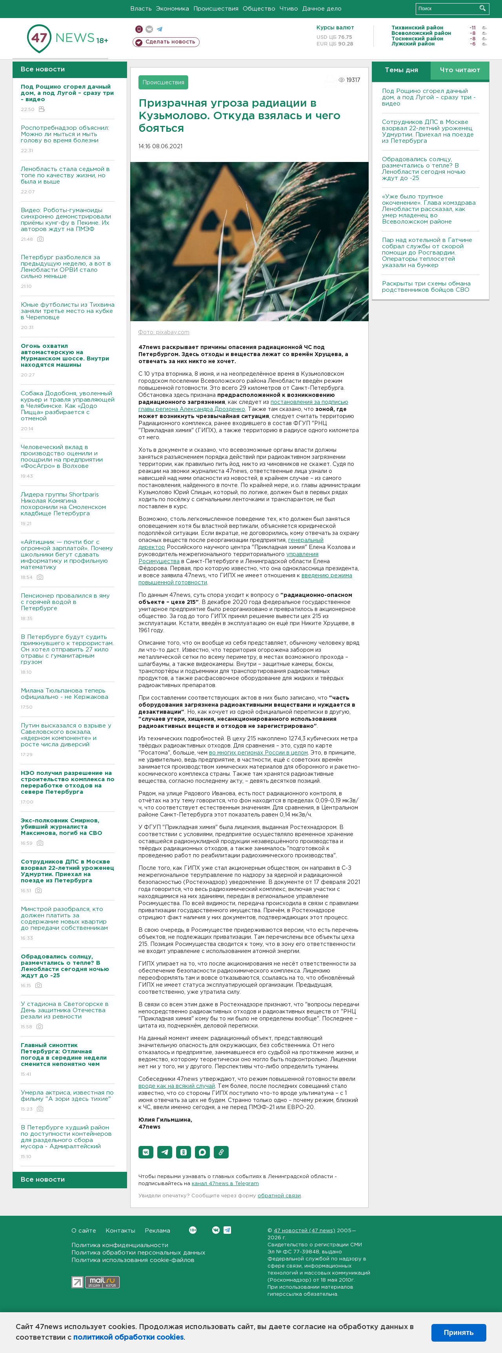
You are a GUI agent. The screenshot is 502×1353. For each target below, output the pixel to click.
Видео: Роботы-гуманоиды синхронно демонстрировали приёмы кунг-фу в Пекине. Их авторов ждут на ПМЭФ (68, 225)
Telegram (227, 1230)
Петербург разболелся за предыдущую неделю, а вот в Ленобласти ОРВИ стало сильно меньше (68, 272)
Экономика (172, 8)
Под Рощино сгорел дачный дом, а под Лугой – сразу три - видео (429, 97)
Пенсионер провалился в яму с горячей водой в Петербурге (68, 607)
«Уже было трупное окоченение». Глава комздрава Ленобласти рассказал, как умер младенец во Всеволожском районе (429, 209)
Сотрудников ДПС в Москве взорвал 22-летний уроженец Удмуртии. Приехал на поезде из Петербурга (428, 132)
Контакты (120, 1230)
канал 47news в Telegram (225, 1184)
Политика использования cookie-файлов (133, 1260)
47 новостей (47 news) (304, 1231)
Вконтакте (192, 1230)
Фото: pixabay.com (163, 332)
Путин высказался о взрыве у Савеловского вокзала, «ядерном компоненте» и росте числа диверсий (68, 740)
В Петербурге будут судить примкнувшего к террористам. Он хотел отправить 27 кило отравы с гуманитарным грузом (68, 655)
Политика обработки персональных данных (138, 1252)
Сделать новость (170, 42)
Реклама (157, 1230)
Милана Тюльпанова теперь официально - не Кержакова (68, 699)
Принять (459, 1333)
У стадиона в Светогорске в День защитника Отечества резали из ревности (68, 1016)
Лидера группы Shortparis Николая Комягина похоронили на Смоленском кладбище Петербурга (68, 509)
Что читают (460, 70)
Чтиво (289, 8)
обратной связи (279, 1196)
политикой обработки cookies (128, 1338)
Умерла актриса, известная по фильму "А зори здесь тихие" (68, 1101)
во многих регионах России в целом (258, 753)
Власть (141, 8)
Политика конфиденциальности (119, 1245)
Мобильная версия (139, 29)
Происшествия (215, 8)
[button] (145, 1152)
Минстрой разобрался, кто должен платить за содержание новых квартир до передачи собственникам (68, 924)
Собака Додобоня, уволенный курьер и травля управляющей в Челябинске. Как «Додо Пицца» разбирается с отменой (68, 411)
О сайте (83, 1230)
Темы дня (401, 70)
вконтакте (149, 29)
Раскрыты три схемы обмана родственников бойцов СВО (426, 287)
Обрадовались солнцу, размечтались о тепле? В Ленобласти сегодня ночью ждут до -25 (424, 169)
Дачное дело (322, 8)
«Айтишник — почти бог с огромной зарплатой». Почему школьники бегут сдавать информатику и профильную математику (68, 560)
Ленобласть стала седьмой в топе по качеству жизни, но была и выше (68, 181)
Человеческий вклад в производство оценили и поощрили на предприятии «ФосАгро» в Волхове (68, 462)
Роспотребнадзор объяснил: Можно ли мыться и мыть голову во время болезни (68, 139)
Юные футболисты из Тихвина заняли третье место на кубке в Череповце (68, 316)
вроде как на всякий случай (176, 1086)
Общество (259, 8)
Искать (483, 8)
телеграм (159, 29)
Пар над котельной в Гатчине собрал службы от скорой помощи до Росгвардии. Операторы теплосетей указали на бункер (427, 253)
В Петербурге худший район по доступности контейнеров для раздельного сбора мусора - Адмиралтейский (68, 1142)
